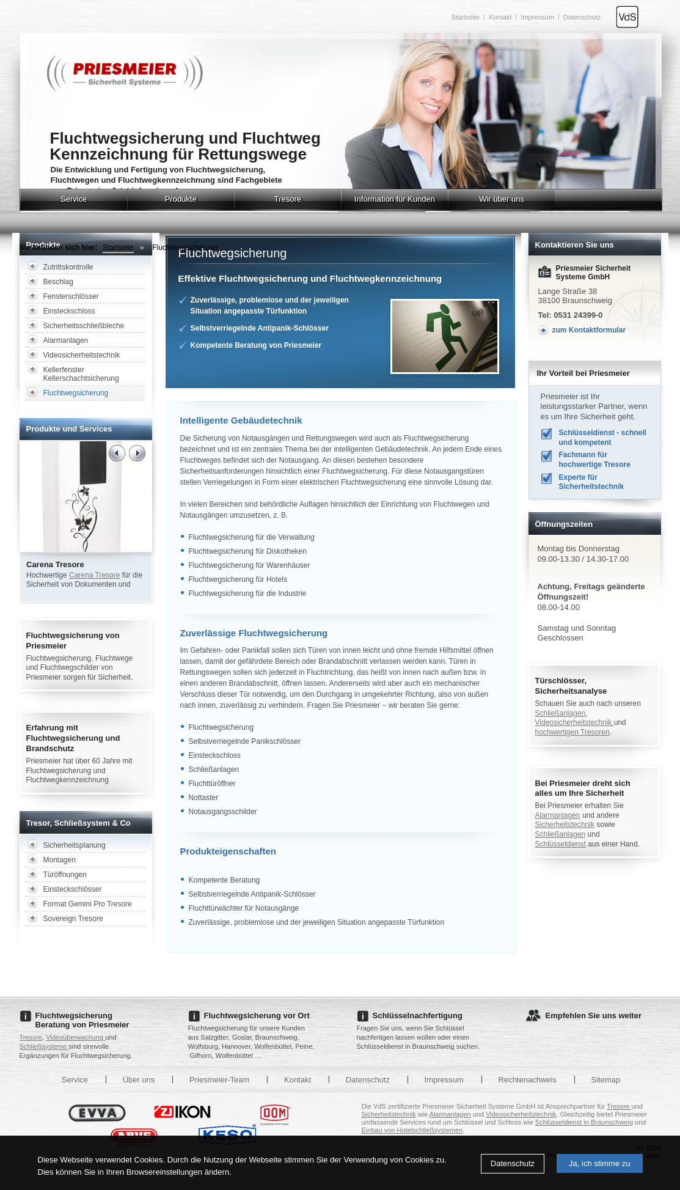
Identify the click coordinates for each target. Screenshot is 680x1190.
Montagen (59, 860)
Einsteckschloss (69, 311)
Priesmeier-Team (219, 1079)
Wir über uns (501, 199)
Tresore (287, 199)
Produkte (181, 199)
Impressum (537, 17)
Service (73, 199)
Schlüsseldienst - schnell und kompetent (602, 437)
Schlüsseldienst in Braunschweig (584, 1122)
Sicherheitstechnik (564, 824)
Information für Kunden (394, 199)
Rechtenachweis (528, 1079)
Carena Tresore (94, 575)
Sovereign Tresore (73, 918)
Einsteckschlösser (72, 889)
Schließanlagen (560, 713)
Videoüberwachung (75, 1037)
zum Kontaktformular (589, 330)
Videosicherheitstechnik (81, 355)
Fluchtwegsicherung (185, 247)
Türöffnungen (65, 874)
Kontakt (500, 17)
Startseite (466, 17)
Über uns (139, 1079)
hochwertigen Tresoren (572, 732)
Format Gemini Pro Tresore (87, 904)
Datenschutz (513, 1163)
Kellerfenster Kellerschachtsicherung (81, 374)
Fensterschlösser (71, 296)
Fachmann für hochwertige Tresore (595, 459)
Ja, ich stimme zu (599, 1163)
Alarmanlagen (66, 340)
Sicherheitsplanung (74, 845)
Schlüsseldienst (560, 844)
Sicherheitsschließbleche (84, 325)
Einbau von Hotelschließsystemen (412, 1130)
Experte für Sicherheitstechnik (591, 482)
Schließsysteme (44, 1046)
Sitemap (606, 1079)
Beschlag (58, 281)
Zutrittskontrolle (68, 267)
